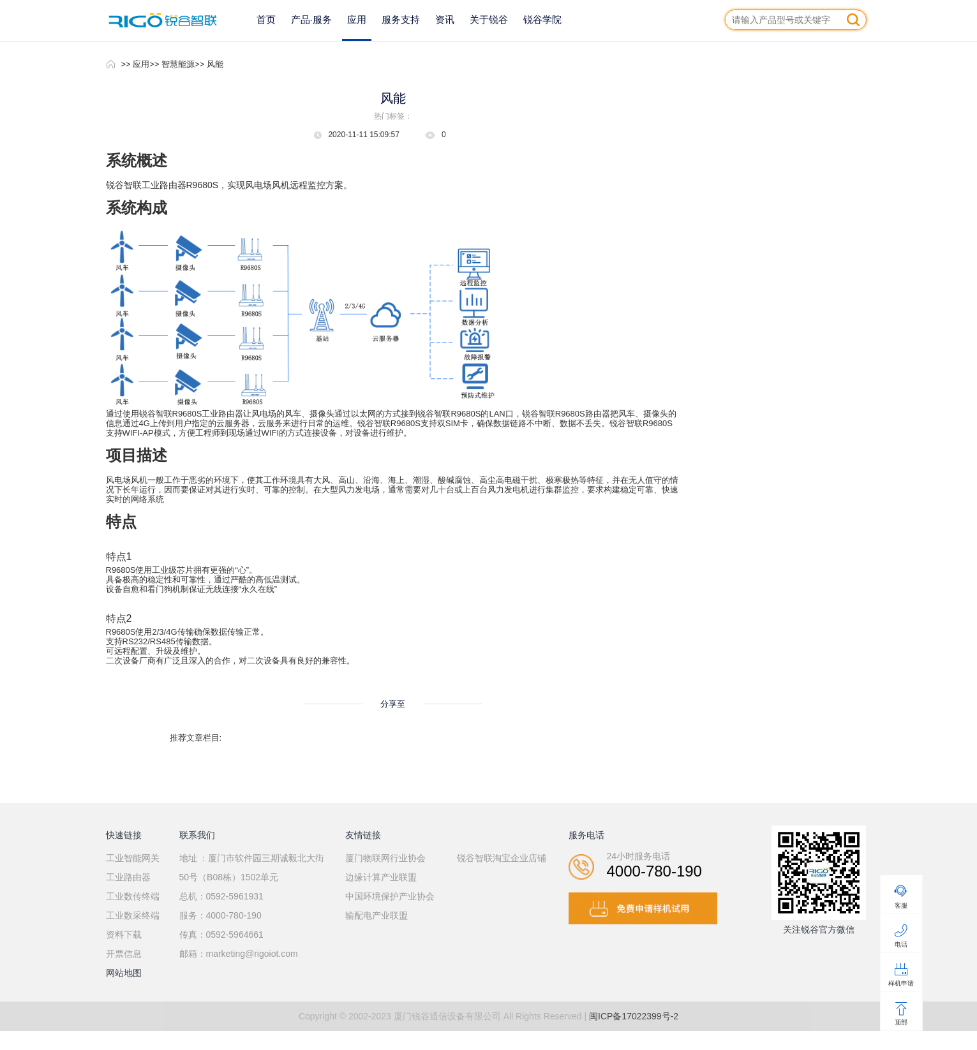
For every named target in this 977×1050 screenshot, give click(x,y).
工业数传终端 (133, 896)
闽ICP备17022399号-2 (633, 1016)
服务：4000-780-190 (220, 915)
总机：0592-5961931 (221, 896)
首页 (266, 19)
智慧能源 (178, 64)
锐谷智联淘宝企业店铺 (501, 858)
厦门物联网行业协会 (385, 858)
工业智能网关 (133, 858)
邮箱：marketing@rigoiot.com (238, 954)
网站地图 (124, 973)
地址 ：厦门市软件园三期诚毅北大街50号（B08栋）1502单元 (252, 867)
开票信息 (124, 954)
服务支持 (401, 19)
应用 (356, 19)
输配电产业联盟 (376, 915)
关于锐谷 (489, 19)
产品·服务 (311, 19)
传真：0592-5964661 (221, 934)
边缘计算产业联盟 (381, 877)
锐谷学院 (542, 19)
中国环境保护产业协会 (390, 896)
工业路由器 (128, 877)
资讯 (444, 19)
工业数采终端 (133, 915)
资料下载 (124, 934)
